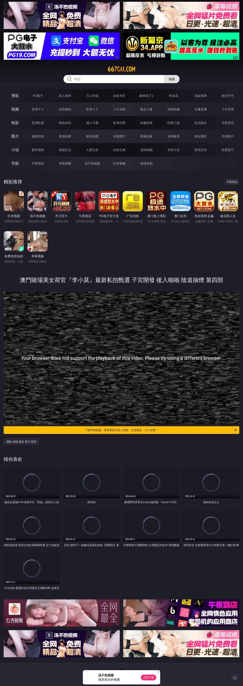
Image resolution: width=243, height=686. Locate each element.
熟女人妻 (146, 109)
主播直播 (200, 109)
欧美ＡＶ (92, 109)
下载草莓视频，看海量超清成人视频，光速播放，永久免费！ (161, 430)
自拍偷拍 (65, 109)
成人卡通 (92, 123)
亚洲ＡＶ (38, 109)
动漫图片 (119, 136)
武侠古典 (119, 150)
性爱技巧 (228, 150)
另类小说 (173, 150)
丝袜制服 (173, 109)
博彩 (15, 95)
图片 (15, 136)
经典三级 (173, 123)
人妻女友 (92, 150)
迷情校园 (146, 150)
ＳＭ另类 (228, 109)
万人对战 (92, 96)
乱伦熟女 (200, 123)
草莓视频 (65, 163)
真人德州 (65, 96)
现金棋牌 (200, 96)
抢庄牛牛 (228, 96)
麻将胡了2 (146, 96)
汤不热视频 (92, 163)
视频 (15, 109)
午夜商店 (38, 163)
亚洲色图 (65, 136)
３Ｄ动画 (119, 109)
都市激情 (38, 150)
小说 (15, 149)
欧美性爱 (119, 123)
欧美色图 (92, 136)
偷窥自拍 (38, 136)
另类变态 (228, 123)
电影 (15, 122)
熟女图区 (200, 136)
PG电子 (38, 96)
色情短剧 (146, 163)
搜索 (172, 79)
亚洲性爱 (38, 123)
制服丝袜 (146, 123)
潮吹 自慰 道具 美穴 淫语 (21, 441)
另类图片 (228, 136)
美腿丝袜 (146, 136)
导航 (15, 163)
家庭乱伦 (65, 150)
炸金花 (173, 96)
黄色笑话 (200, 150)
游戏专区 (119, 96)
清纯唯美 (173, 136)
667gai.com (121, 69)
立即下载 (148, 677)
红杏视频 (119, 163)
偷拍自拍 (65, 123)
